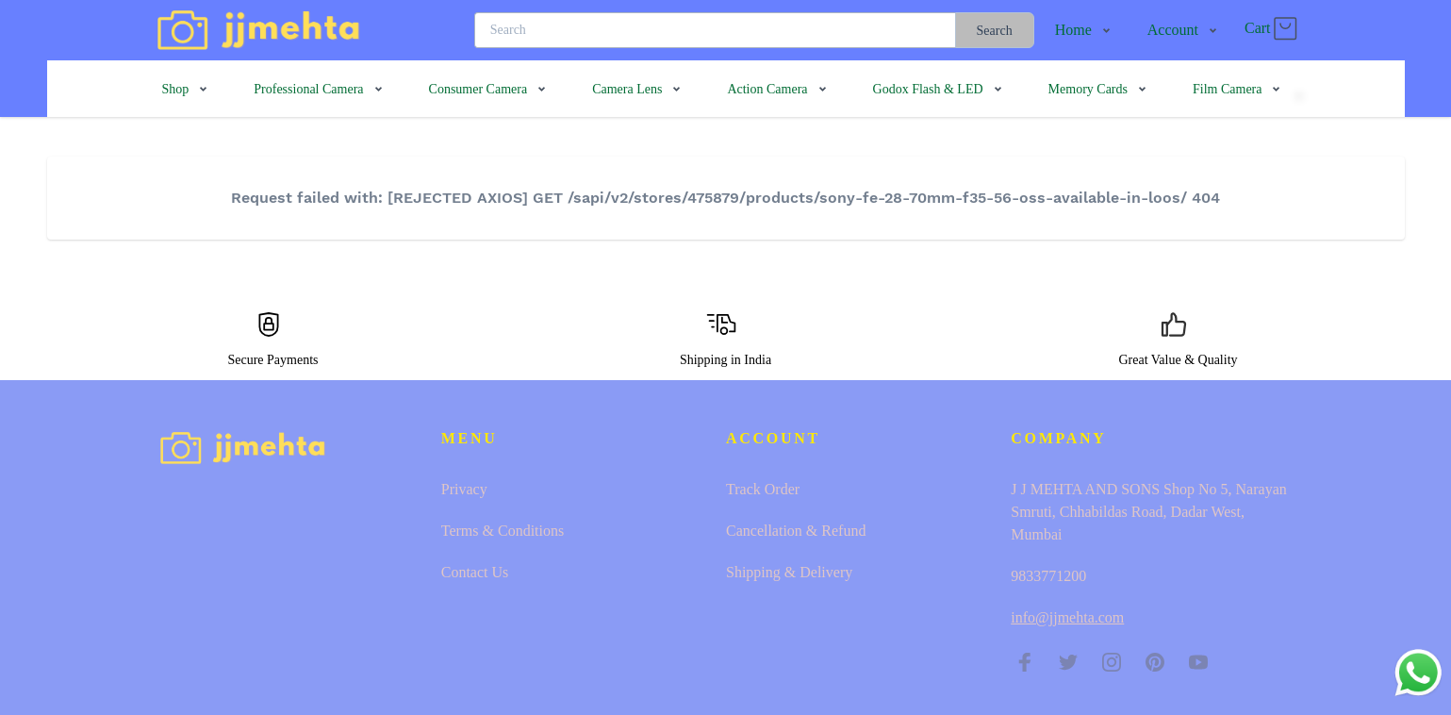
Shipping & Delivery (789, 572)
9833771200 (1048, 576)
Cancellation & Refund (796, 531)
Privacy (464, 489)
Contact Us (475, 572)
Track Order (763, 489)
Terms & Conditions (502, 531)
